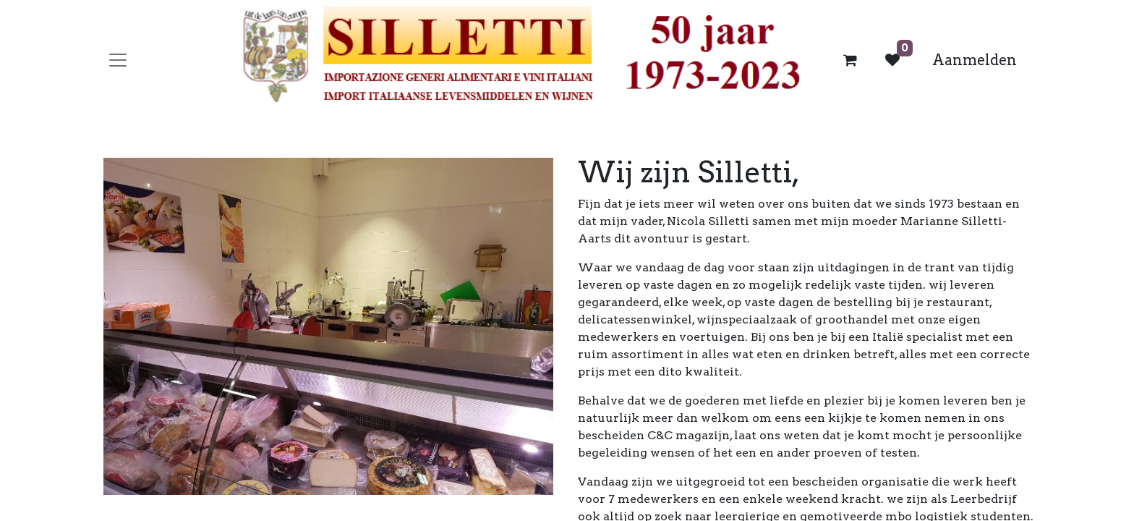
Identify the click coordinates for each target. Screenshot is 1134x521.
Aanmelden (974, 60)
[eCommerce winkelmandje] (850, 60)
